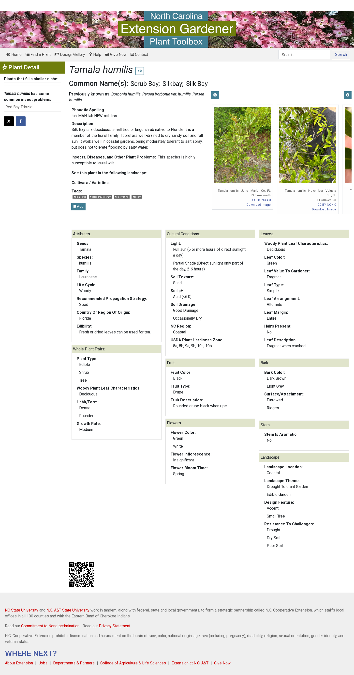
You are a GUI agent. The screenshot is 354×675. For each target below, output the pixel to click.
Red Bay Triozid (18, 107)
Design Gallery (70, 54)
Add (78, 206)
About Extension (19, 663)
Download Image (259, 204)
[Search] (304, 54)
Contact (139, 54)
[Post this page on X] (9, 121)
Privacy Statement (114, 626)
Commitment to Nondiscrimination (50, 626)
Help (95, 54)
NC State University (21, 610)
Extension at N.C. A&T (190, 663)
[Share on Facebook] (21, 121)
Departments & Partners (74, 663)
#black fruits (122, 196)
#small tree (80, 196)
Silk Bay (197, 83)
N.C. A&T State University (67, 610)
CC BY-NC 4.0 (261, 200)
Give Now (116, 54)
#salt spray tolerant (100, 196)
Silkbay (172, 83)
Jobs (43, 663)
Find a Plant (38, 54)
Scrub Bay (145, 83)
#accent (137, 196)
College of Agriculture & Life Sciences (133, 663)
